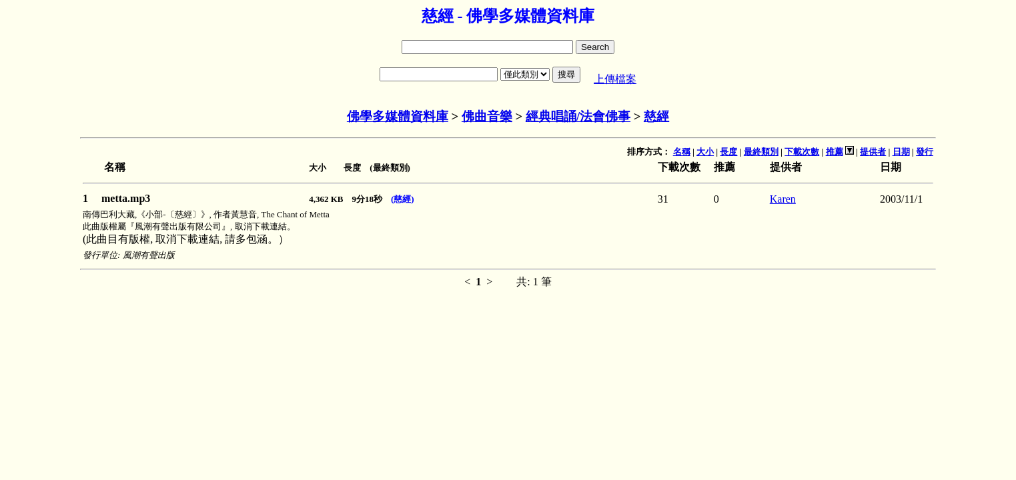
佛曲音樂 (487, 116)
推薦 (834, 152)
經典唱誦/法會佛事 (578, 116)
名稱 (681, 152)
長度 (728, 152)
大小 (705, 152)
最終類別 (761, 152)
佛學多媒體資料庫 (397, 116)
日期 (901, 152)
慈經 (656, 116)
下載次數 (802, 152)
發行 (924, 152)
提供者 (873, 152)
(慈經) (402, 199)
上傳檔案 (615, 79)
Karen (783, 199)
